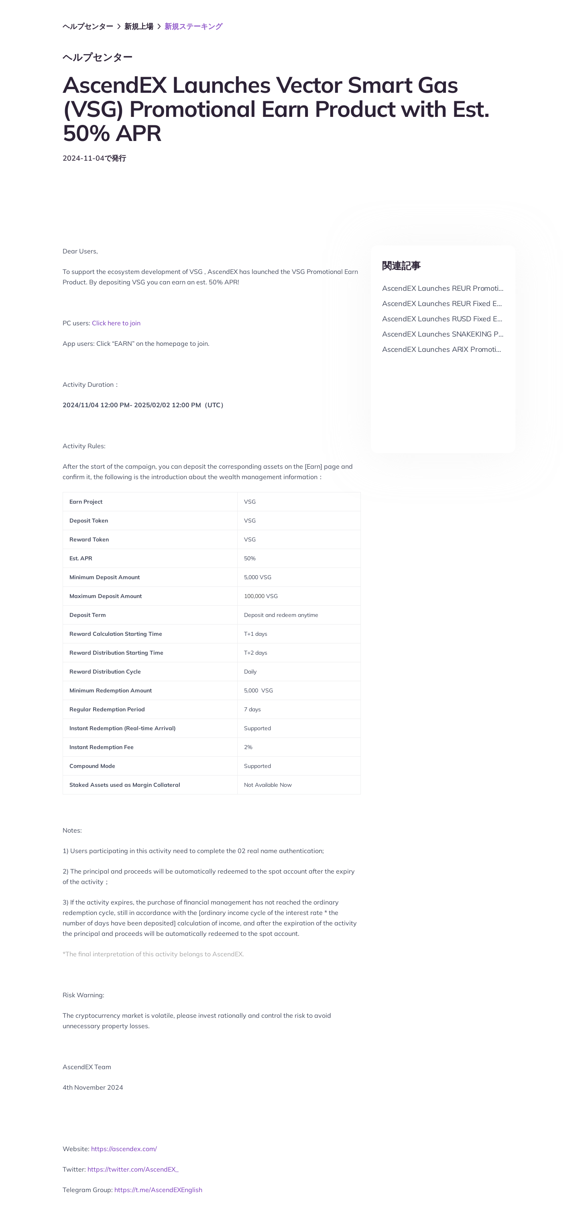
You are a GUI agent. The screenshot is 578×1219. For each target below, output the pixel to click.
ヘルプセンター (88, 26)
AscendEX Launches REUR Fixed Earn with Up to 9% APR (478, 303)
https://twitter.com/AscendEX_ (133, 1169)
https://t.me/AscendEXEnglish (158, 1190)
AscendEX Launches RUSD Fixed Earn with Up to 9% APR (478, 318)
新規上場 (138, 26)
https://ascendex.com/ (124, 1149)
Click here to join (116, 323)
